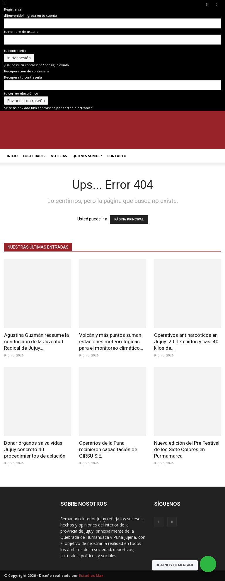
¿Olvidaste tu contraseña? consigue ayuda (36, 65)
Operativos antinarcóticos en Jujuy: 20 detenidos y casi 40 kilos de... (186, 341)
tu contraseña (15, 50)
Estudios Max (91, 575)
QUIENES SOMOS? (87, 156)
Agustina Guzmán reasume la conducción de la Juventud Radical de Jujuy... (36, 341)
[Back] (4, 3)
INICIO (12, 156)
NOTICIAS (59, 156)
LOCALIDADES (34, 156)
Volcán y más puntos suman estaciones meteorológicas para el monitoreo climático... (111, 341)
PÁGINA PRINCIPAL (129, 219)
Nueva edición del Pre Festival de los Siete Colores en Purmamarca (186, 449)
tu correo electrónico (21, 93)
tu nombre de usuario (21, 31)
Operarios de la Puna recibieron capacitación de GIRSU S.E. (108, 449)
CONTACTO (116, 156)
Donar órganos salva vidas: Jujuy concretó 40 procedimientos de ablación (34, 449)
